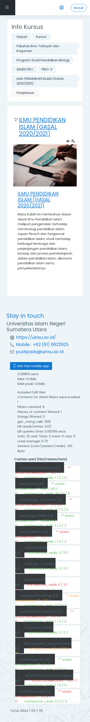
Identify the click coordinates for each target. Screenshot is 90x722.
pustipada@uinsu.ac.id (40, 352)
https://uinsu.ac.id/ (36, 337)
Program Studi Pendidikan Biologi (43, 60)
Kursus (41, 36)
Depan (22, 36)
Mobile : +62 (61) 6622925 (42, 345)
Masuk (79, 7)
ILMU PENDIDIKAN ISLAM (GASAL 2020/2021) (40, 81)
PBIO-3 (46, 69)
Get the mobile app (31, 366)
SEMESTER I (25, 69)
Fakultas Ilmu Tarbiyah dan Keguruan (38, 48)
